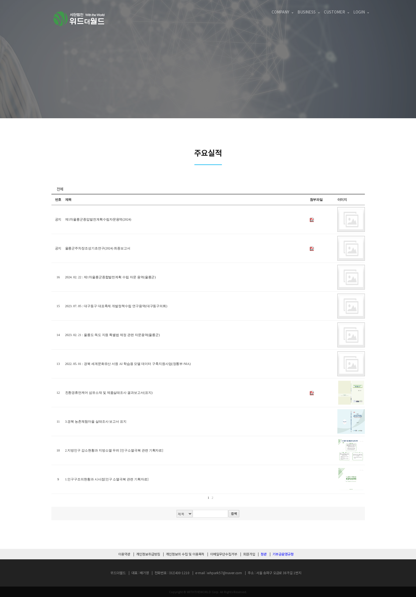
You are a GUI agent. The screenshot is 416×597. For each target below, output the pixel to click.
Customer (334, 12)
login (359, 12)
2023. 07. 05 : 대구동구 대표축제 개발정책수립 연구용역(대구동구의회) (116, 306)
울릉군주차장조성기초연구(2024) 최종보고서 (98, 248)
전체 (60, 189)
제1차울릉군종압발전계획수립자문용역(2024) (98, 219)
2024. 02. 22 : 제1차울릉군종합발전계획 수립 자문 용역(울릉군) (110, 277)
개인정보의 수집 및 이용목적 (185, 554)
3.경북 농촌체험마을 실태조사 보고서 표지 (96, 421)
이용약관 (124, 554)
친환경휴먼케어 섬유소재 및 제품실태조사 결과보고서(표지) (109, 393)
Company (280, 12)
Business (306, 12)
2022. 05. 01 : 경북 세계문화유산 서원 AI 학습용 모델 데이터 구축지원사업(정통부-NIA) (128, 364)
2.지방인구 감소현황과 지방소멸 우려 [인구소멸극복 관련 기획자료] (114, 450)
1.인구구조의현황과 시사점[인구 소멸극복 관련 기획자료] (106, 479)
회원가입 (249, 554)
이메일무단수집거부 (223, 554)
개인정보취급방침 (148, 554)
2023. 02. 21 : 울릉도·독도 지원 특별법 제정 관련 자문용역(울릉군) (112, 335)
